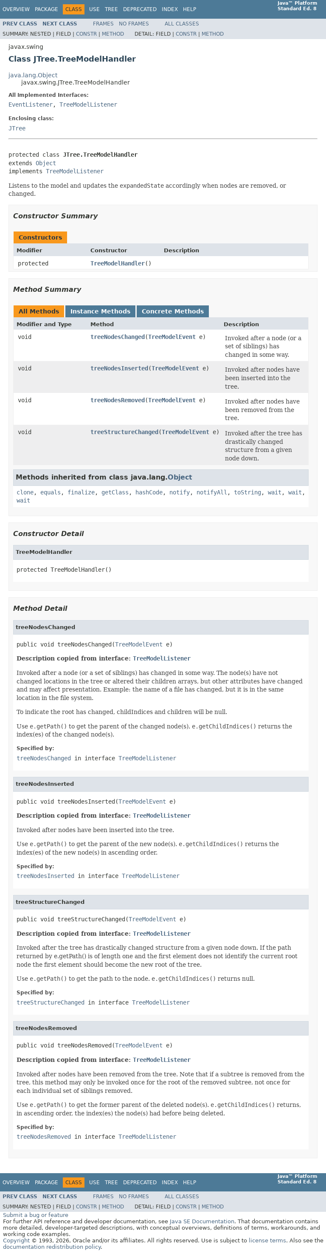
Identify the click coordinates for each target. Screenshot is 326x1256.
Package (46, 9)
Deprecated (140, 9)
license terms (267, 1240)
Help (189, 9)
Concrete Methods (173, 311)
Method (113, 34)
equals (50, 492)
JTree (16, 128)
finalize (81, 492)
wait (274, 492)
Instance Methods (100, 311)
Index (170, 9)
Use (94, 9)
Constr (86, 34)
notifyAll (212, 492)
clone (25, 492)
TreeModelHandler (117, 263)
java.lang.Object (32, 75)
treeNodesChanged (117, 336)
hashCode (149, 492)
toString (247, 492)
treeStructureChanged (124, 432)
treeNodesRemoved (117, 400)
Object (46, 163)
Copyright (16, 1240)
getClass (115, 492)
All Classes (182, 24)
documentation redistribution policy (52, 1247)
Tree (111, 9)
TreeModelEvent (172, 336)
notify (179, 492)
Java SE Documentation (202, 1221)
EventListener (30, 104)
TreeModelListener (88, 104)
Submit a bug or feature (35, 1215)
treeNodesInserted (119, 368)
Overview (16, 9)
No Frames (134, 24)
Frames (103, 24)
